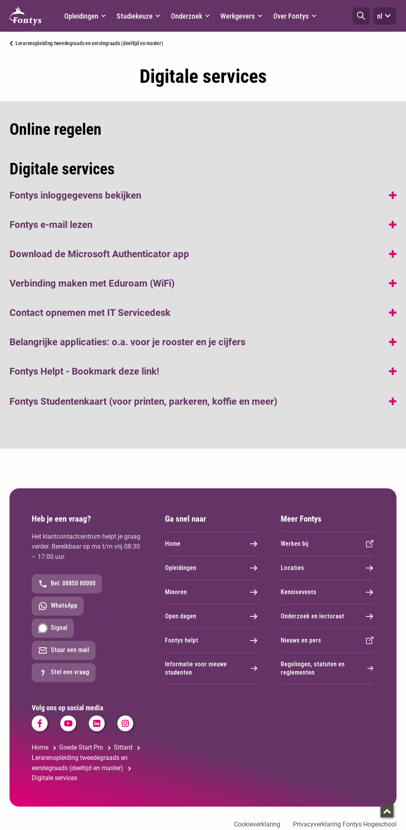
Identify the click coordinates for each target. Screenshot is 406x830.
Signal (52, 628)
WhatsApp (57, 606)
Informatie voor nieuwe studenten (212, 668)
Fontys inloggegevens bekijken (75, 195)
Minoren (212, 592)
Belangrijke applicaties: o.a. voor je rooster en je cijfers (127, 342)
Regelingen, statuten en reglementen (327, 668)
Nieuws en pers (327, 640)
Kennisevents (327, 592)
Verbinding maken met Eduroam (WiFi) (92, 283)
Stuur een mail (63, 650)
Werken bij (327, 544)
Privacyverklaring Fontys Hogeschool (344, 824)
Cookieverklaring (257, 824)
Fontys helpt (212, 640)
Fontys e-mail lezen (51, 224)
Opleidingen (212, 568)
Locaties (327, 568)
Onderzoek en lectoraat (327, 616)
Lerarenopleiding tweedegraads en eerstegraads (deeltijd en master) (89, 43)
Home (212, 544)
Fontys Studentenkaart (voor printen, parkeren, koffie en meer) (143, 401)
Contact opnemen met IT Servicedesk (90, 312)
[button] (361, 16)
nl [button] (385, 16)
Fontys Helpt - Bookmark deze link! (84, 371)
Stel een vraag (63, 672)
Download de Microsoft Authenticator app (99, 254)
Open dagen (212, 616)
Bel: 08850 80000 (67, 584)
